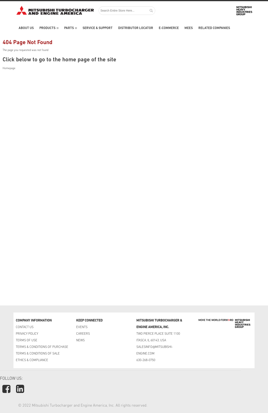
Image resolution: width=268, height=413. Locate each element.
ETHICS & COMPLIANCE (32, 360)
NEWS (80, 340)
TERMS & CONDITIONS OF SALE (38, 353)
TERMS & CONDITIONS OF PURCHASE (42, 347)
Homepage (9, 68)
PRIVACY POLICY (27, 334)
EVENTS (82, 327)
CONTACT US (25, 327)
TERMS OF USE (26, 340)
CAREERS (83, 334)
